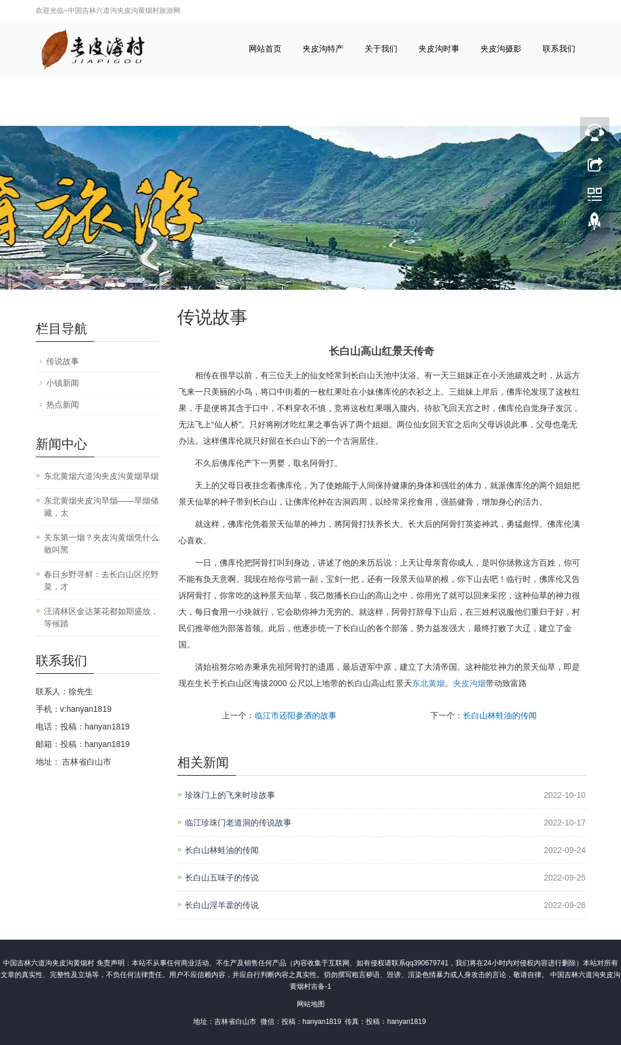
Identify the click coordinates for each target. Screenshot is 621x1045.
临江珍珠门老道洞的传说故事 (238, 822)
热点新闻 (62, 404)
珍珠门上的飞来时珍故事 (230, 795)
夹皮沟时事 (438, 48)
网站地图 (311, 1004)
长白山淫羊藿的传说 (222, 905)
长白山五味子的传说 (222, 877)
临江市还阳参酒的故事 (296, 715)
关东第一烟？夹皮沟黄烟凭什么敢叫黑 (101, 543)
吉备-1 (321, 986)
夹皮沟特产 (323, 48)
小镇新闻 (62, 383)
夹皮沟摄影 (501, 48)
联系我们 (559, 48)
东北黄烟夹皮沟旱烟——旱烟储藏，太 (101, 507)
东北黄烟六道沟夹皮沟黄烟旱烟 (101, 476)
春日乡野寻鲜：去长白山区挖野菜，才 (101, 580)
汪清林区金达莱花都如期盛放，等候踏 (101, 617)
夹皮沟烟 (469, 683)
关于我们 (381, 48)
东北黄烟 (428, 683)
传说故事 (62, 361)
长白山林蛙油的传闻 (500, 715)
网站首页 (265, 48)
